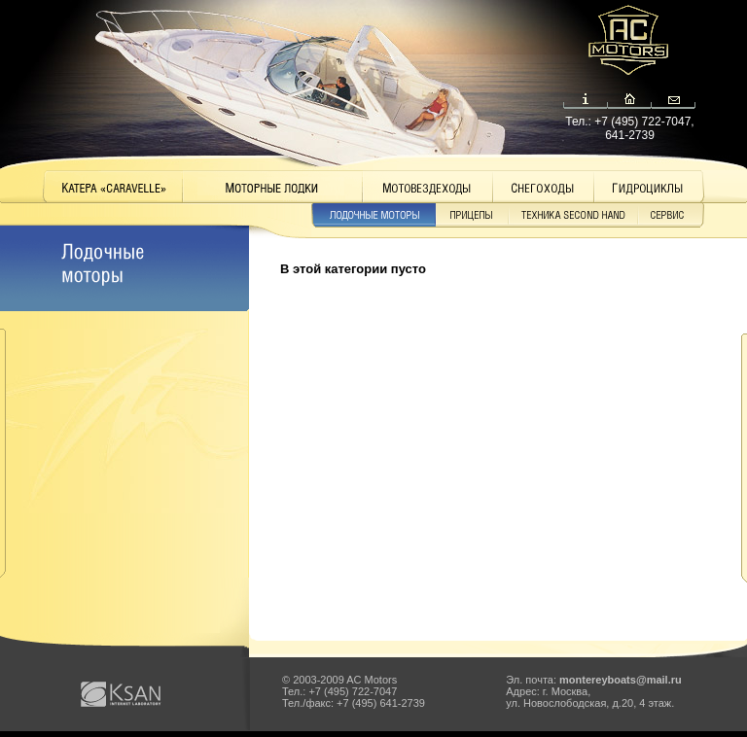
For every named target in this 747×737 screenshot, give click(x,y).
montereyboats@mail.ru (620, 679)
